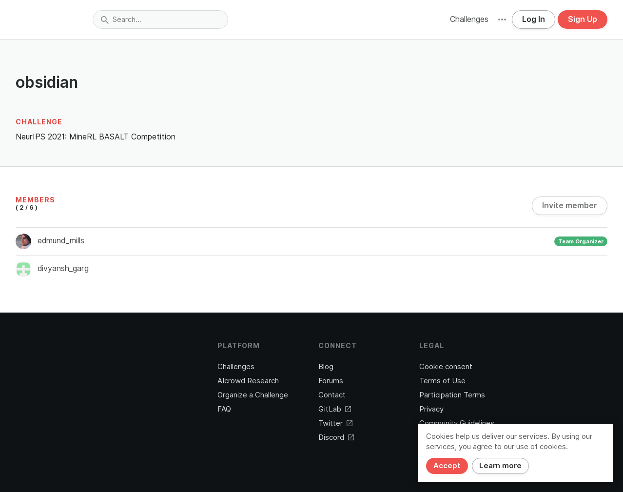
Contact (332, 395)
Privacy (431, 409)
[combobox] (160, 19)
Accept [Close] (447, 465)
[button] (502, 19)
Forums (330, 380)
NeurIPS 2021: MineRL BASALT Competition (95, 136)
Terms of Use (442, 380)
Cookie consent (445, 366)
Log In (533, 19)
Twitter (335, 423)
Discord (336, 437)
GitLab (334, 409)
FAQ (224, 409)
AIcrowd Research (248, 380)
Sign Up (582, 19)
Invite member (569, 205)
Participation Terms (452, 395)
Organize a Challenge (252, 395)
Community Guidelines (456, 423)
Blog (325, 366)
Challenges (469, 19)
